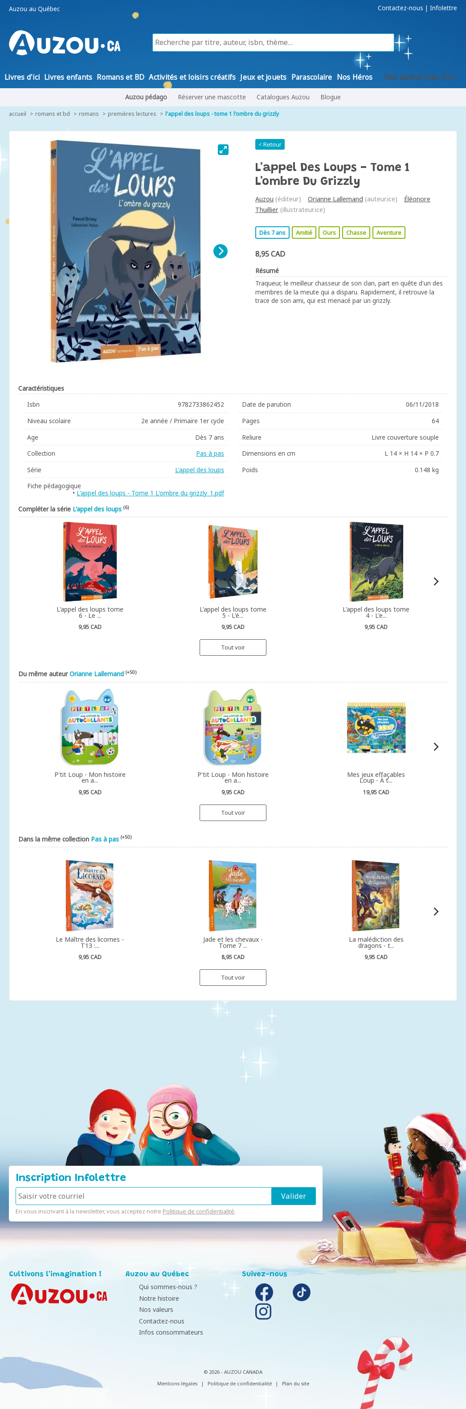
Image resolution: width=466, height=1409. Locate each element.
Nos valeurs (145, 1309)
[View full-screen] (223, 149)
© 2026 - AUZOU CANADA (233, 1371)
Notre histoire (148, 1298)
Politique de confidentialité (198, 1211)
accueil (17, 114)
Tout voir (233, 647)
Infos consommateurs (160, 1332)
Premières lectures (132, 114)
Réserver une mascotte (212, 97)
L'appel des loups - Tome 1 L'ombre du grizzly (222, 114)
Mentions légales (177, 1383)
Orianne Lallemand (335, 199)
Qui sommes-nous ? (157, 1286)
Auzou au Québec (34, 8)
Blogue (330, 97)
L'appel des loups (199, 470)
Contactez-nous (400, 8)
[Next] (221, 251)
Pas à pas (210, 453)
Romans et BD (52, 114)
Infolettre (443, 8)
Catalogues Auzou (283, 97)
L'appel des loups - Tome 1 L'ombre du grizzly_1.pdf (150, 493)
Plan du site (295, 1383)
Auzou (264, 199)
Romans (89, 114)
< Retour (270, 144)
